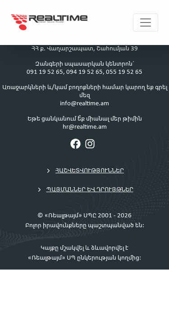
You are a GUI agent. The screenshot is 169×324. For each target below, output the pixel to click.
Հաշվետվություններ (84, 170)
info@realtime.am (84, 103)
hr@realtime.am (85, 127)
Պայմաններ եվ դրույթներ (84, 189)
